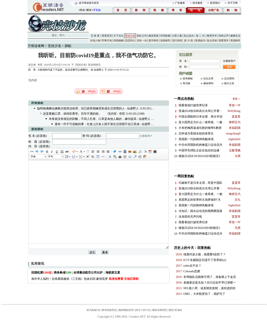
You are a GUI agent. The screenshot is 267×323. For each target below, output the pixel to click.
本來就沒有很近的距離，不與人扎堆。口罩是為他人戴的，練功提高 (92, 118)
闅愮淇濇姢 (175, 310)
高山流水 (189, 35)
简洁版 (186, 83)
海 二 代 (200, 35)
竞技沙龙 (130, 35)
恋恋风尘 (130, 40)
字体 (33, 156)
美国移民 (235, 40)
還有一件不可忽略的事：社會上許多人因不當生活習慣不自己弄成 (97, 124)
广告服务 (180, 2)
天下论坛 (118, 35)
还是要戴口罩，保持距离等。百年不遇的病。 (72, 113)
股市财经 (154, 40)
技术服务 (198, 2)
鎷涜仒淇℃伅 (142, 310)
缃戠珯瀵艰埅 (159, 310)
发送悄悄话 (94, 64)
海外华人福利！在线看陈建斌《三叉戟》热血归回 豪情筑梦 (85, 278)
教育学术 (212, 35)
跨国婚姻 (118, 40)
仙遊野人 (99, 69)
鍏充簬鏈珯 (93, 310)
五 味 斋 (95, 35)
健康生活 (235, 35)
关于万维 (233, 2)
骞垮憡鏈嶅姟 (109, 310)
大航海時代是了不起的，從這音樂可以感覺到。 (64, 69)
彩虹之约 (142, 35)
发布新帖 (188, 78)
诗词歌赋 (165, 35)
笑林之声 (224, 35)
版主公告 (229, 83)
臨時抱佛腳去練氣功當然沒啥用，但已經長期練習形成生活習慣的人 (81, 108)
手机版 (97, 10)
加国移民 (165, 40)
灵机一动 (142, 40)
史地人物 (95, 40)
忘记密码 (229, 78)
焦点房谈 (212, 40)
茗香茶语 (107, 35)
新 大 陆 (188, 40)
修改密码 (208, 83)
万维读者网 (36, 46)
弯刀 (61, 35)
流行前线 (177, 40)
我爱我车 (224, 40)
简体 (82, 10)
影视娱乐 (200, 40)
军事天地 (107, 40)
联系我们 (215, 2)
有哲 (40, 64)
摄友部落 (154, 35)
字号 (50, 156)
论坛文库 (208, 78)
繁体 (89, 10)
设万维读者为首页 (89, 2)
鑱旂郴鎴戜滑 (126, 310)
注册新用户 (146, 135)
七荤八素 (177, 35)
